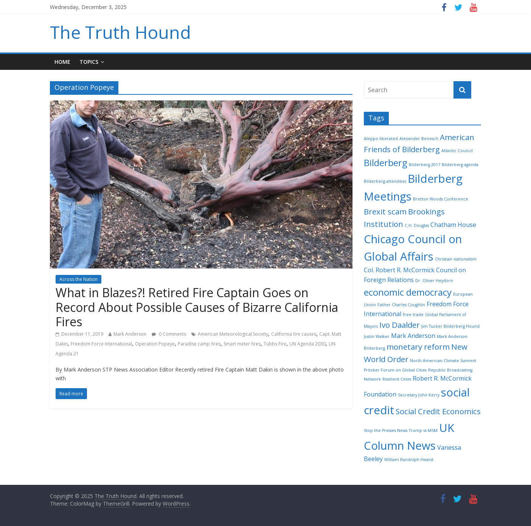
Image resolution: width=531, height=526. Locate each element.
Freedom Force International (101, 344)
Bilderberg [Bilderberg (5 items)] (385, 162)
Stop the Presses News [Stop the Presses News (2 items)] (385, 430)
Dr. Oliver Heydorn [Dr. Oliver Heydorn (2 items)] (434, 280)
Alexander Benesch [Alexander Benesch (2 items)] (418, 138)
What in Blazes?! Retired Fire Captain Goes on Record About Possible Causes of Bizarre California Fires (197, 307)
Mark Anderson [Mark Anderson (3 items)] (413, 336)
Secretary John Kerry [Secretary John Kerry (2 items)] (418, 395)
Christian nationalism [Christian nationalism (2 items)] (456, 259)
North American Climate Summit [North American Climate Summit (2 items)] (443, 360)
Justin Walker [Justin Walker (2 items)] (377, 336)
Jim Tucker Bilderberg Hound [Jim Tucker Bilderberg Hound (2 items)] (450, 326)
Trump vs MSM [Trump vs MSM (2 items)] (423, 430)
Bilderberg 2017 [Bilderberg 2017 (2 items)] (424, 164)
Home (62, 61)
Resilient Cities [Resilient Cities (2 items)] (396, 379)
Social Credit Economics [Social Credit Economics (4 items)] (438, 411)
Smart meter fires (242, 344)
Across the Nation (78, 279)
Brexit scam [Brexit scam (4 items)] (385, 211)
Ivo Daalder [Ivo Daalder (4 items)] (399, 324)
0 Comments (169, 334)
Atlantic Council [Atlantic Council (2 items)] (457, 150)
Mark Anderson (129, 334)
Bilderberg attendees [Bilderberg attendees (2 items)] (385, 181)
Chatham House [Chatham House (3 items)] (453, 225)
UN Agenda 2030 (307, 344)
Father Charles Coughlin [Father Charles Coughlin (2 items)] (401, 304)
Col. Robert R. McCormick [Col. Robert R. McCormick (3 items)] (399, 270)
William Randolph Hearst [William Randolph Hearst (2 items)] (408, 459)
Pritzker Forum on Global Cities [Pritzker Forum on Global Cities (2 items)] (395, 370)
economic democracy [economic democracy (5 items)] (408, 292)
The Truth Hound (120, 32)
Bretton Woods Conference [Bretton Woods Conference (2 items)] (440, 199)
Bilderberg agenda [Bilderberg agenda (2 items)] (460, 164)
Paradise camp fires (199, 344)
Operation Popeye (155, 344)
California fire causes (293, 334)
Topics (88, 61)
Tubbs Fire (275, 344)
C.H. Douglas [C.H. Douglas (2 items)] (417, 225)
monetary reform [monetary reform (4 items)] (418, 346)
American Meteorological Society (233, 334)
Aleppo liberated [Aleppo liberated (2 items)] (381, 138)
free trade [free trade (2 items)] (413, 314)
